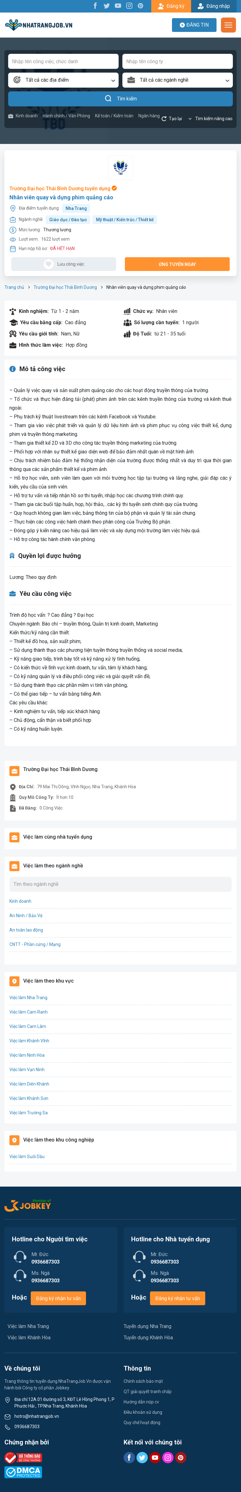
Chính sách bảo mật (143, 1381)
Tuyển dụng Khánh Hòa (148, 1338)
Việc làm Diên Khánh (29, 1083)
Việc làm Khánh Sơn (28, 1098)
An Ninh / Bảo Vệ (25, 915)
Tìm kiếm (120, 99)
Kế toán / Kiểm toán (114, 115)
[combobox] (63, 80)
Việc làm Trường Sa (28, 1112)
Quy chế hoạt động (142, 1422)
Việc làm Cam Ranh (28, 1011)
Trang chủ (14, 287)
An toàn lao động (26, 929)
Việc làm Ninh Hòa (27, 1055)
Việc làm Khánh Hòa (29, 1338)
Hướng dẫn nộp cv (141, 1401)
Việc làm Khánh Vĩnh (29, 1040)
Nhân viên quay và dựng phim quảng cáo (61, 197)
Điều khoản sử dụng (143, 1412)
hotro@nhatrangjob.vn (36, 1416)
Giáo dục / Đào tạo (68, 219)
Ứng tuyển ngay (177, 264)
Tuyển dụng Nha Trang (147, 1326)
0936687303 (27, 1426)
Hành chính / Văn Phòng (66, 115)
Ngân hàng (149, 115)
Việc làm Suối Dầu (27, 1156)
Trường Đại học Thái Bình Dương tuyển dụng (63, 189)
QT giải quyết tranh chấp (148, 1391)
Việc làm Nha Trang (28, 997)
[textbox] (63, 80)
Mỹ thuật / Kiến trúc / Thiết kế (125, 219)
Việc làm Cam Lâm (27, 1026)
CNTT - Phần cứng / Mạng (35, 944)
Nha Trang (76, 208)
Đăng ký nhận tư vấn (58, 1298)
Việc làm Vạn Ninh (27, 1069)
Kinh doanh (23, 116)
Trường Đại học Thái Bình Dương (65, 287)
